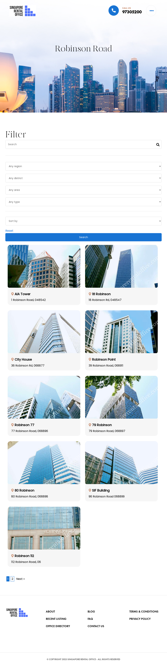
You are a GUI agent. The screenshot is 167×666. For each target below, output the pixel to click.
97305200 (132, 12)
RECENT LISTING (56, 620)
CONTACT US (96, 628)
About (50, 612)
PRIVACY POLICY (140, 620)
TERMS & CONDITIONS (144, 612)
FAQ (90, 620)
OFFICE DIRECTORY (58, 628)
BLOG (91, 612)
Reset (9, 237)
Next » (20, 585)
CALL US (126, 8)
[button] (151, 10)
